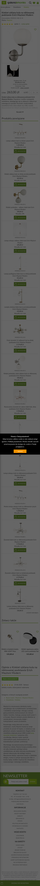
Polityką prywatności (15, 441)
